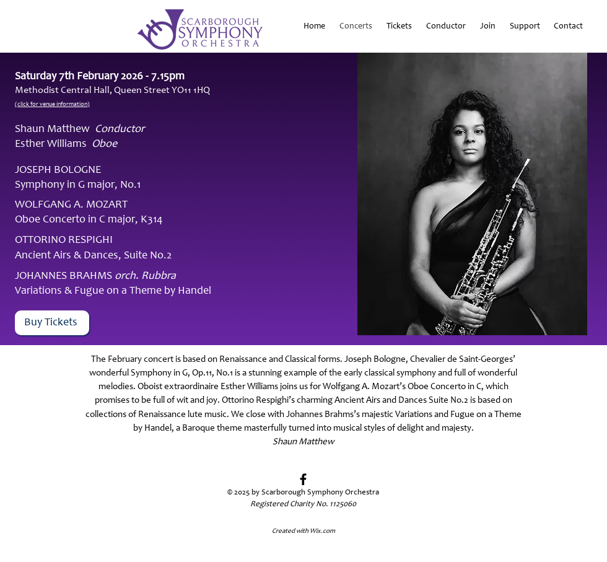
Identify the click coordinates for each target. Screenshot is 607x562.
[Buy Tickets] (52, 322)
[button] (524, 26)
